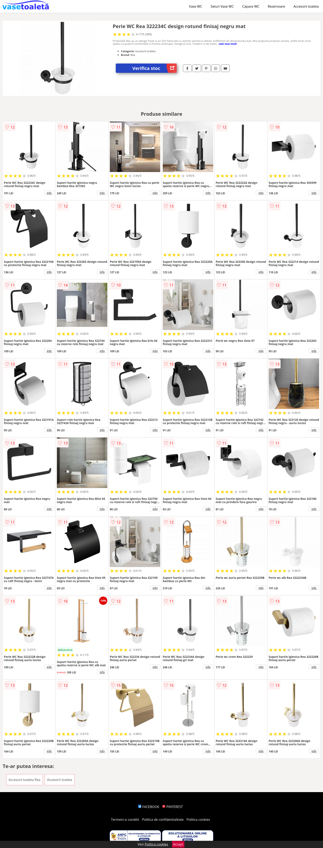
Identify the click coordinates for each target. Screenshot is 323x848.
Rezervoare (276, 6)
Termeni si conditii (125, 819)
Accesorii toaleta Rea (24, 779)
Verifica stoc (154, 68)
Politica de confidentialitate (163, 819)
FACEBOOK (148, 806)
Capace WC (250, 6)
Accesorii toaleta (306, 6)
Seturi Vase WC (222, 6)
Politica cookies (198, 819)
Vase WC (195, 6)
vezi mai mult (228, 44)
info (49, 193)
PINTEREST (172, 806)
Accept (178, 844)
